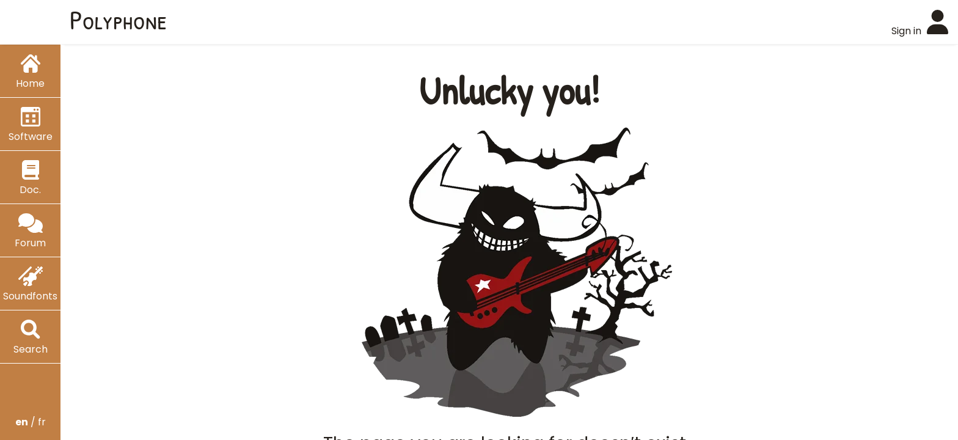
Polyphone (118, 19)
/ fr (30, 422)
